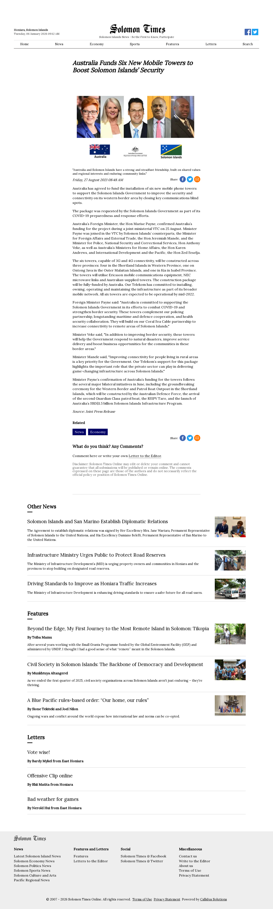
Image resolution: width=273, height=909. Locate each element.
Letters (211, 44)
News (59, 44)
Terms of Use (190, 870)
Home (24, 44)
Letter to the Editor (145, 456)
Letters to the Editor (91, 861)
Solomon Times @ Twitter (142, 861)
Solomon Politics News (32, 866)
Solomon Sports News (32, 870)
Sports (135, 44)
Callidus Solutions (213, 899)
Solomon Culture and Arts (35, 875)
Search (248, 44)
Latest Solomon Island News (37, 856)
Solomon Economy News (34, 861)
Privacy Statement (194, 875)
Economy (97, 44)
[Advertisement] (74, 11)
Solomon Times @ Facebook (143, 856)
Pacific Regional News (32, 880)
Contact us (188, 856)
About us (186, 866)
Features (172, 44)
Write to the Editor (194, 861)
